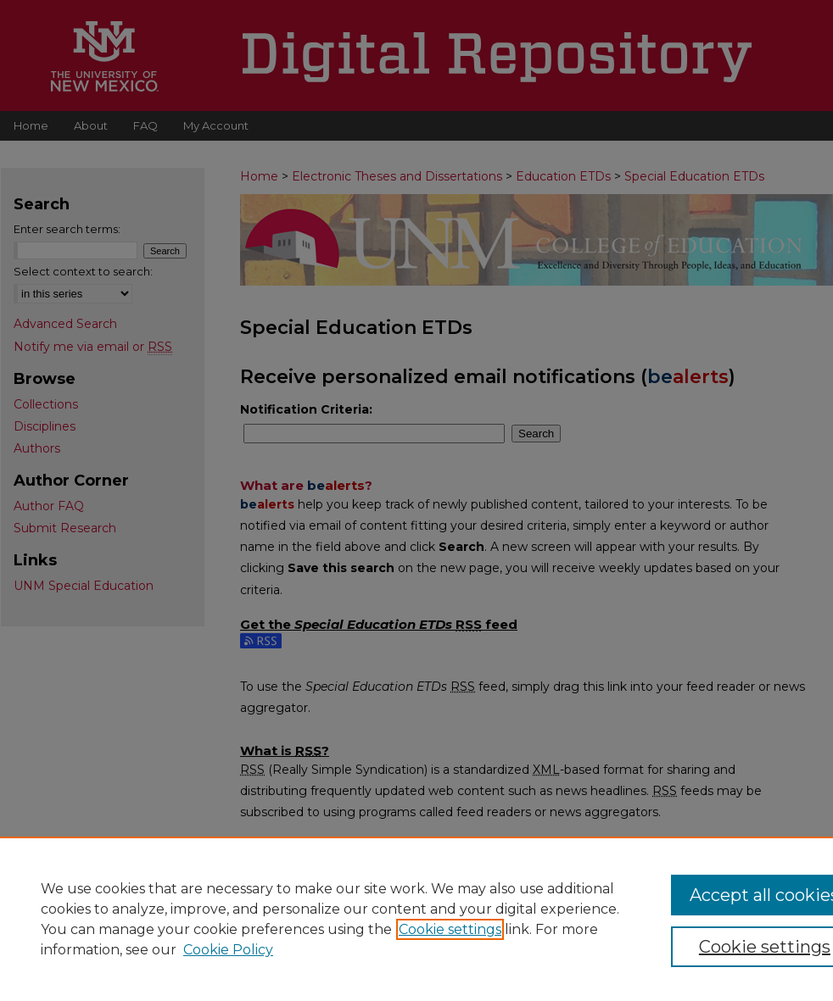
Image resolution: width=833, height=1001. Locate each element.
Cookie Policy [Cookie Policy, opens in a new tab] (228, 950)
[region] (416, 919)
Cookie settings (450, 929)
